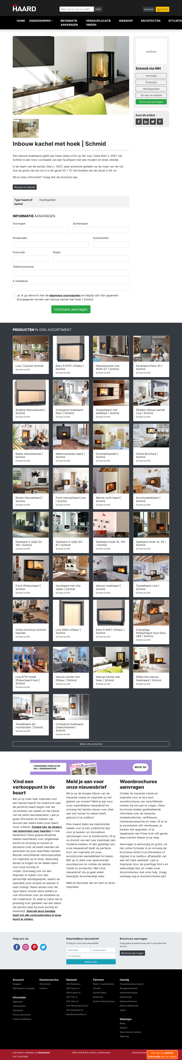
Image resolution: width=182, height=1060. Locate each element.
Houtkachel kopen (128, 992)
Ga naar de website (151, 95)
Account (148, 9)
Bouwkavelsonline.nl (76, 1014)
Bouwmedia (44, 1052)
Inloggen (17, 984)
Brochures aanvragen (151, 101)
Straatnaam (20, 238)
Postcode (19, 252)
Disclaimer (18, 1010)
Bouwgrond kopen (129, 988)
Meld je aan (91, 961)
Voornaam (19, 223)
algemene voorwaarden (65, 295)
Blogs (122, 1023)
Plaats (57, 252)
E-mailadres (20, 281)
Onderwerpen (40, 20)
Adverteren (45, 984)
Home (21, 20)
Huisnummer (101, 238)
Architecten (150, 20)
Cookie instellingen (22, 1019)
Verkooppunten (151, 88)
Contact (43, 988)
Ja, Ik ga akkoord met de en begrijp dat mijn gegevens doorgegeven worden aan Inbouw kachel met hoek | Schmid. (67, 297)
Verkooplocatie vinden (98, 22)
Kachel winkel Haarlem (104, 1001)
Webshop (126, 20)
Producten (151, 82)
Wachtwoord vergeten (23, 988)
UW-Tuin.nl (71, 997)
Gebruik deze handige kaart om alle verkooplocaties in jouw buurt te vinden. (37, 915)
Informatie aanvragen (69, 22)
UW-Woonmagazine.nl (77, 1005)
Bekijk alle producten (91, 743)
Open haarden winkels (130, 1032)
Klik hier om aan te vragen (162, 1054)
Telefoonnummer (23, 266)
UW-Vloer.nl (72, 1001)
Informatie (151, 75)
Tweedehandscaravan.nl (132, 984)
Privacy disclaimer (22, 1014)
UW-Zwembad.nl (74, 1010)
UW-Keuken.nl (73, 992)
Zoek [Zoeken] (98, 9)
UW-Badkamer (73, 984)
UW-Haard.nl (72, 988)
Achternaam (80, 223)
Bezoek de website (24, 187)
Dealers (123, 1027)
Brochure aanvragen (132, 953)
